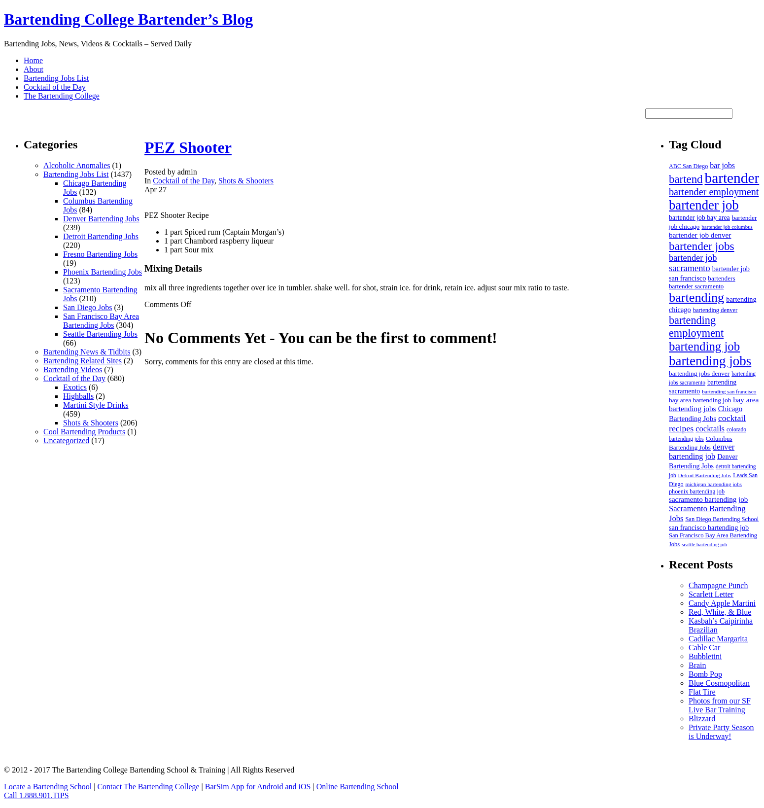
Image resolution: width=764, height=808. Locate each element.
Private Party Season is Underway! (721, 731)
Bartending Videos (72, 369)
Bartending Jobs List (56, 78)
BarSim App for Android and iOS (258, 786)
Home (33, 60)
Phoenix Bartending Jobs (102, 272)
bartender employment (714, 191)
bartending (696, 297)
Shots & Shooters (90, 423)
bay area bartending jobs (714, 404)
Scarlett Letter (711, 594)
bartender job (704, 205)
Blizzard (702, 718)
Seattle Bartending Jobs (100, 334)
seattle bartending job (704, 544)
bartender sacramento (696, 286)
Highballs (78, 396)
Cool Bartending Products (84, 431)
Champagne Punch (718, 585)
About (33, 69)
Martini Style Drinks (95, 405)
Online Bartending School (357, 786)
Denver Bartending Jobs (101, 218)
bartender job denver (700, 235)
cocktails (710, 428)
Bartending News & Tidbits (86, 352)
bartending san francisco (729, 391)
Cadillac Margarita (718, 638)
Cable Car (704, 647)
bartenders (721, 278)
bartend (686, 179)
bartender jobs (701, 246)
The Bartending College (62, 96)
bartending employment (696, 326)
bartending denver (715, 310)
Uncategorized (66, 440)
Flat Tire (702, 692)
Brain (697, 665)
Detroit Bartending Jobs (101, 236)
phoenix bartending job (697, 491)
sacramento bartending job (708, 499)
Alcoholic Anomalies (76, 165)
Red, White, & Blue (720, 612)
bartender (732, 178)
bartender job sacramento (693, 263)
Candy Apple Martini (722, 603)
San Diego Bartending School (722, 519)
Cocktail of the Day (55, 87)
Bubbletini (705, 656)
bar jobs (722, 165)
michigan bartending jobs (713, 484)
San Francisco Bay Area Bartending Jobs (101, 320)
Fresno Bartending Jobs (100, 254)
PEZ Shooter (188, 147)
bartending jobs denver (699, 373)
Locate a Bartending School (48, 786)
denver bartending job (701, 452)
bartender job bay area (699, 217)
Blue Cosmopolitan (719, 683)
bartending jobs (710, 360)
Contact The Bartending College (148, 786)
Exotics (75, 387)
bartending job (704, 346)
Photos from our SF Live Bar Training (720, 705)
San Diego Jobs (87, 307)
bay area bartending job (700, 400)
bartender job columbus (727, 227)
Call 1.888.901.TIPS (36, 795)
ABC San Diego (688, 166)
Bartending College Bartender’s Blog (128, 19)
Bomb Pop (705, 674)
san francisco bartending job (709, 527)
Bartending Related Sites (82, 360)
